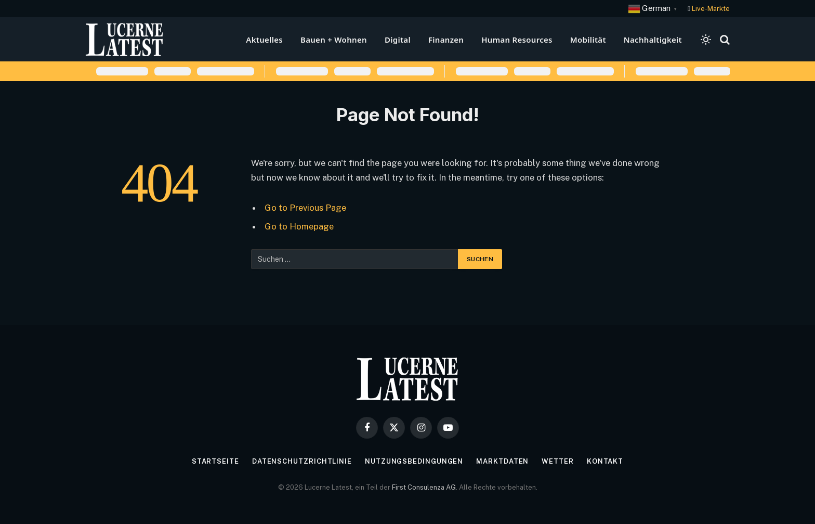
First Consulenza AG (424, 487)
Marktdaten (502, 461)
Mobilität (588, 39)
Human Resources (517, 39)
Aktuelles (264, 39)
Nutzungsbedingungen (414, 461)
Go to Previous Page (305, 207)
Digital (398, 39)
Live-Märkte (711, 8)
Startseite (215, 461)
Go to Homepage (299, 226)
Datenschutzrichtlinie (302, 461)
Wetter (557, 461)
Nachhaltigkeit (653, 39)
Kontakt (605, 461)
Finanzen (446, 39)
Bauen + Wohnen (333, 39)
